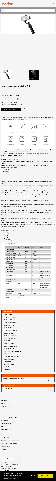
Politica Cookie (5, 446)
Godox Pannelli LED (10, 336)
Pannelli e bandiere (9, 364)
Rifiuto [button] (33, 476)
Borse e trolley (8, 361)
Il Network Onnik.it (7, 406)
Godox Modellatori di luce (11, 367)
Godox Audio (8, 314)
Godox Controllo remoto (11, 356)
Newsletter (4, 420)
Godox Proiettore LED (10, 330)
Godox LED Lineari (9, 341)
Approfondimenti (6, 423)
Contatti (4, 403)
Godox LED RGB (9, 349)
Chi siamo (4, 400)
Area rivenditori (6, 429)
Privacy (3, 449)
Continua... (51, 381)
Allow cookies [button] (45, 476)
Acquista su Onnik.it (11, 109)
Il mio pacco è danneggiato (9, 443)
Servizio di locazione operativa (10, 440)
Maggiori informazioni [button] (10, 478)
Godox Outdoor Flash (10, 320)
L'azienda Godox (7, 388)
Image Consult (22, 459)
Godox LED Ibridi (9, 328)
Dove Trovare (5, 426)
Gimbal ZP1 (7, 354)
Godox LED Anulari (9, 343)
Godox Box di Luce (9, 359)
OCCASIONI (8, 369)
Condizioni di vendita (7, 438)
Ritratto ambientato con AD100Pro (13, 378)
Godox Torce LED (9, 333)
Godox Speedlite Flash (10, 322)
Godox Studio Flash (10, 317)
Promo (3, 415)
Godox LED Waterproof (11, 346)
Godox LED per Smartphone (12, 351)
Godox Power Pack (9, 325)
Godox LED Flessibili (10, 338)
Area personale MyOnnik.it (9, 418)
